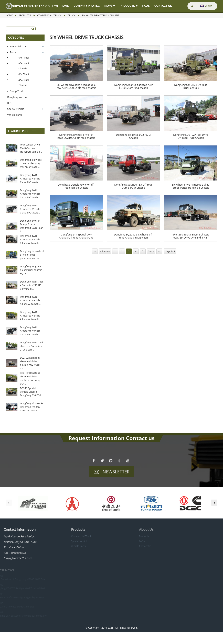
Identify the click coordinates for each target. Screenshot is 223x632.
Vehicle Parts (14, 114)
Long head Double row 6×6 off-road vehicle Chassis (76, 186)
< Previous (105, 251)
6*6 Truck (23, 57)
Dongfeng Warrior (17, 97)
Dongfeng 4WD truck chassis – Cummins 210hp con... (31, 346)
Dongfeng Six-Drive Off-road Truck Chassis (190, 86)
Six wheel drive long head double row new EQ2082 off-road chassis (76, 86)
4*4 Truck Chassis (23, 82)
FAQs (146, 5)
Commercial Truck (49, 15)
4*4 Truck (23, 74)
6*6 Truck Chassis (23, 66)
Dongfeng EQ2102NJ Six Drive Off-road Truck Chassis (190, 136)
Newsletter (116, 474)
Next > (151, 251)
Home (65, 5)
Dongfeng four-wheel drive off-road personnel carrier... (32, 255)
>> (159, 251)
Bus (9, 103)
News (109, 6)
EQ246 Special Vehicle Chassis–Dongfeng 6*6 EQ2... (31, 392)
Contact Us (163, 5)
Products (128, 6)
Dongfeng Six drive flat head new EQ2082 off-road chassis (133, 86)
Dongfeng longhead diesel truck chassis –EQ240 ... (32, 270)
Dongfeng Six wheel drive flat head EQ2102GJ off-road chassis (76, 136)
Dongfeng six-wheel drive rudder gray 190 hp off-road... (31, 163)
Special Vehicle (15, 108)
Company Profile (86, 5)
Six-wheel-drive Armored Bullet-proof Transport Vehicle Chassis (190, 186)
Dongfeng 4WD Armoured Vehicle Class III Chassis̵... (30, 178)
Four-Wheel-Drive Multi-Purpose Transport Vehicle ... (31, 148)
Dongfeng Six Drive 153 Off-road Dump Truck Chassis (133, 186)
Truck (71, 15)
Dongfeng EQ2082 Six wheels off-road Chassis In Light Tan (133, 236)
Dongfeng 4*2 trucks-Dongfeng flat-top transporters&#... (32, 407)
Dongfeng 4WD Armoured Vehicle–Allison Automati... (30, 239)
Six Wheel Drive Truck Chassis (100, 15)
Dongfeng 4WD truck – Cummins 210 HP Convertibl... (31, 285)
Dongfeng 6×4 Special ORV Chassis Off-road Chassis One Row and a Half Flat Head (76, 236)
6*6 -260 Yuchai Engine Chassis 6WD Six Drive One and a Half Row (191, 236)
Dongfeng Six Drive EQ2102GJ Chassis (133, 136)
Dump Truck (17, 91)
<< (95, 251)
